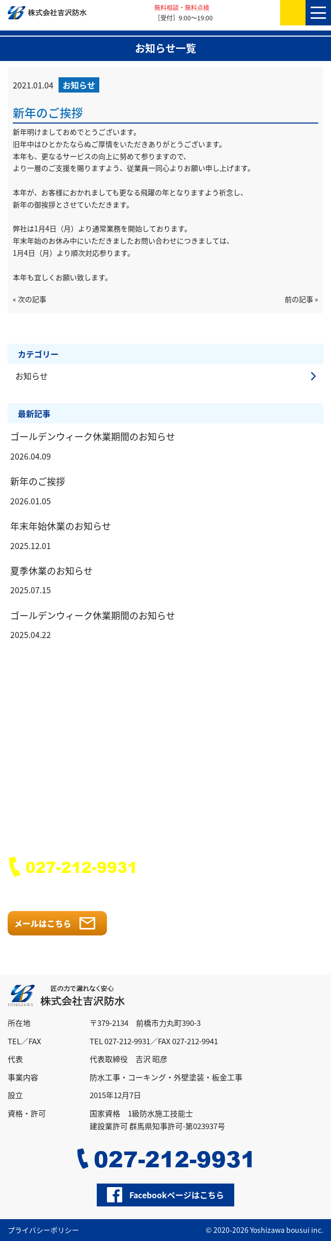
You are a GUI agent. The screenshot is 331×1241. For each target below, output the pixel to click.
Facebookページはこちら (176, 1195)
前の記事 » (301, 299)
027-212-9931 (81, 866)
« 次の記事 (29, 299)
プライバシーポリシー (43, 1230)
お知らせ (31, 376)
